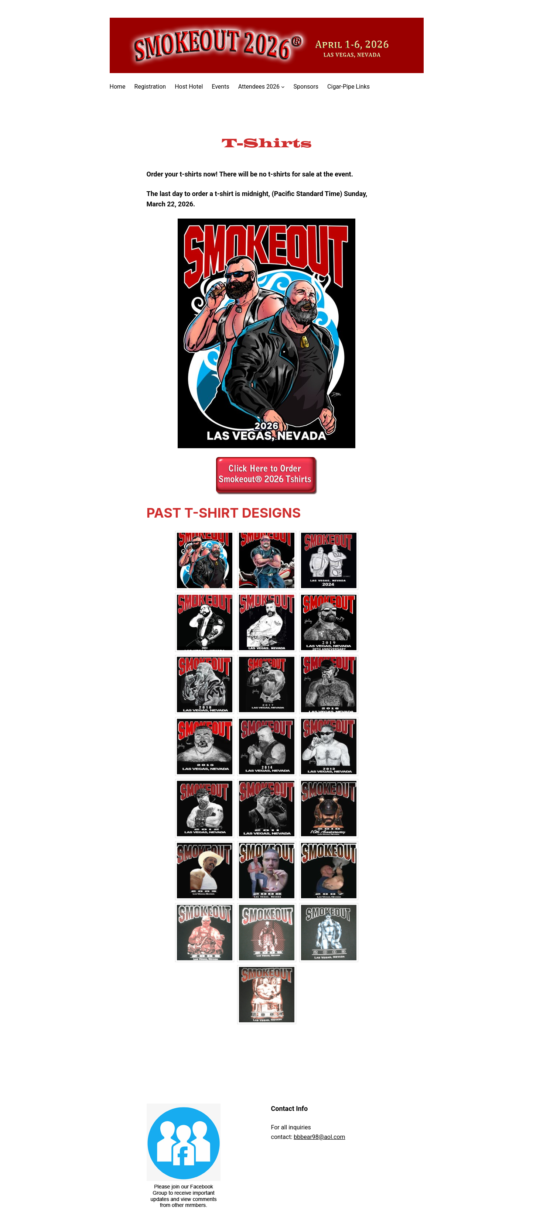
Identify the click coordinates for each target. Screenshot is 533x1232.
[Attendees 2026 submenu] (283, 87)
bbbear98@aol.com (319, 1136)
